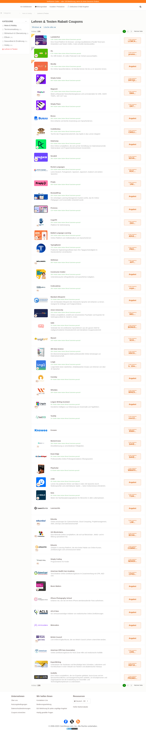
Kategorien (7, 13)
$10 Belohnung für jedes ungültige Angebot (52, 708)
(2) (27, 33)
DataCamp (54, 141)
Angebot (132, 66)
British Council (56, 637)
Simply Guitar (56, 78)
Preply (53, 182)
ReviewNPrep (56, 193)
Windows (35, 27)
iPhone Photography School (61, 598)
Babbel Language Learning (61, 233)
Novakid (54, 156)
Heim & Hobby (27, 13)
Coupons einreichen (18, 712)
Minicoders (55, 625)
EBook (8, 37)
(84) (11, 45)
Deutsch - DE (80, 701)
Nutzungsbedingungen (19, 704)
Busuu (53, 116)
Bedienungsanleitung (44, 704)
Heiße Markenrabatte (80, 707)
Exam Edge (55, 454)
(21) (20, 29)
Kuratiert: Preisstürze (57, 7)
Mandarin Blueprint (58, 297)
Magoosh (54, 89)
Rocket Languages (58, 167)
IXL (52, 51)
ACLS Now (55, 611)
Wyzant (53, 338)
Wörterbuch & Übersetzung (16, 33)
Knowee (54, 430)
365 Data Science (57, 349)
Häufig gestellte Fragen (45, 712)
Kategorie (15, 21)
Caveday (54, 377)
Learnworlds (55, 508)
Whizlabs (54, 390)
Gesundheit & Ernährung (15, 41)
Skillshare (54, 260)
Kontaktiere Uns (42, 700)
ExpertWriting (56, 662)
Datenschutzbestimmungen (21, 708)
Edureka (54, 519)
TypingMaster (56, 245)
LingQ (53, 362)
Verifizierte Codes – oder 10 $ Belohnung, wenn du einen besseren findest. (73, 1)
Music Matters (56, 586)
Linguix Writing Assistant (60, 402)
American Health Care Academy (63, 571)
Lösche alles (49, 27)
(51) (26, 41)
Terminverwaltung (12, 29)
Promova (54, 208)
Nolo (52, 493)
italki (52, 323)
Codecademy (55, 286)
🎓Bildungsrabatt (41, 7)
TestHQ (53, 416)
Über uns (14, 700)
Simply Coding (56, 559)
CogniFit (54, 220)
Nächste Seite (138, 31)
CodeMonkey (55, 129)
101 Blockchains (57, 532)
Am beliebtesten (26, 7)
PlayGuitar (55, 468)
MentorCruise (56, 441)
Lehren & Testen (10, 49)
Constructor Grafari (58, 272)
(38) (11, 37)
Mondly (53, 64)
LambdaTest (55, 37)
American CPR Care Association (63, 650)
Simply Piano (56, 104)
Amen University (57, 310)
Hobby (8, 45)
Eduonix (54, 545)
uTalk (53, 479)
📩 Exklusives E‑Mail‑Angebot (78, 7)
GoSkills (54, 673)
